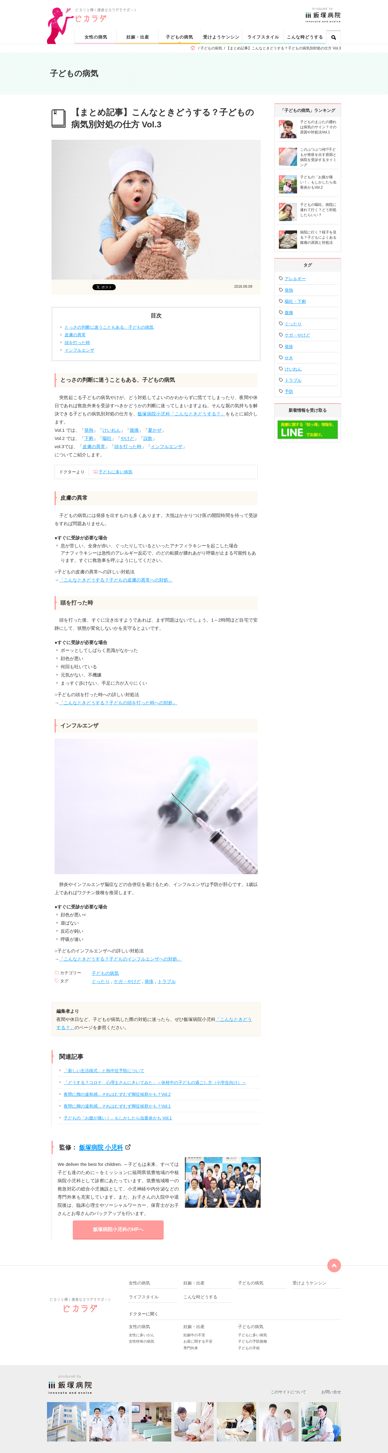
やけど (127, 438)
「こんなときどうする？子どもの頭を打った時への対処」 (118, 702)
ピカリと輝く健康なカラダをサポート (208, 9)
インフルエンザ (79, 350)
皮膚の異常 (75, 334)
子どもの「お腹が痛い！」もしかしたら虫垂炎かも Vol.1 (118, 1118)
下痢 (88, 438)
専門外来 (190, 1348)
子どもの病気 (179, 37)
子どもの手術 (249, 1348)
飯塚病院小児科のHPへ (118, 1229)
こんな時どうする (305, 37)
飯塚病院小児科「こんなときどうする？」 (181, 413)
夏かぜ (155, 430)
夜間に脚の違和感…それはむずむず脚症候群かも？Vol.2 (117, 1094)
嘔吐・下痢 (295, 301)
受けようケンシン (221, 37)
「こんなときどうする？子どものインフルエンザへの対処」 (120, 958)
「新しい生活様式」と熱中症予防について (104, 1070)
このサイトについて (288, 1392)
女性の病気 (96, 37)
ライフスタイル (263, 37)
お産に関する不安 (197, 1341)
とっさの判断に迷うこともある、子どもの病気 (109, 327)
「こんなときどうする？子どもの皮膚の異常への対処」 (116, 579)
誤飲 (147, 438)
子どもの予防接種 (252, 1341)
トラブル (167, 981)
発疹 (149, 981)
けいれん (111, 430)
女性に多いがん (141, 1335)
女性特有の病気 (141, 1341)
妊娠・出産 (137, 37)
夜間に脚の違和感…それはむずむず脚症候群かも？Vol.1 (117, 1106)
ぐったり (101, 981)
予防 (289, 391)
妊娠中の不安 (194, 1335)
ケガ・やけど (127, 981)
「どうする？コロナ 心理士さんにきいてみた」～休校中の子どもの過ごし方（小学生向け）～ (155, 1082)
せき (289, 357)
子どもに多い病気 (115, 471)
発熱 (88, 430)
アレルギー (295, 278)
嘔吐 (107, 438)
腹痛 (134, 430)
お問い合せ (331, 1392)
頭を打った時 (77, 342)
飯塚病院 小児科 (101, 1147)
